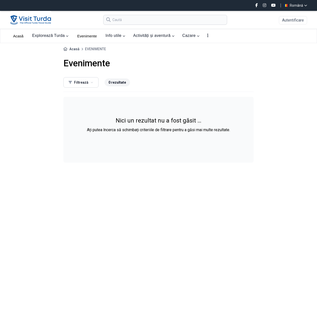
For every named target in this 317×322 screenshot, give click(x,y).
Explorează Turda (50, 35)
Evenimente (87, 36)
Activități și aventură (153, 35)
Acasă (18, 36)
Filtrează (81, 82)
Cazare (190, 35)
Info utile (115, 35)
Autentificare (293, 20)
